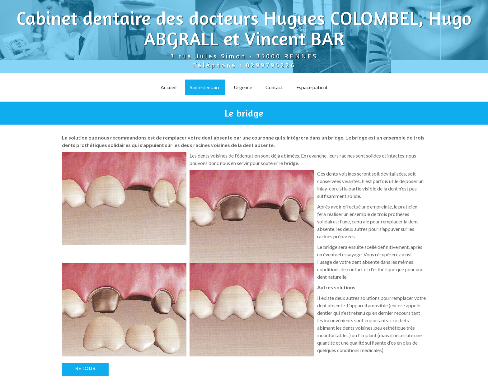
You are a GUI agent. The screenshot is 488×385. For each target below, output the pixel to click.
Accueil (168, 87)
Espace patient (312, 87)
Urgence (243, 87)
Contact (274, 87)
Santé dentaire (205, 87)
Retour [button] (85, 368)
